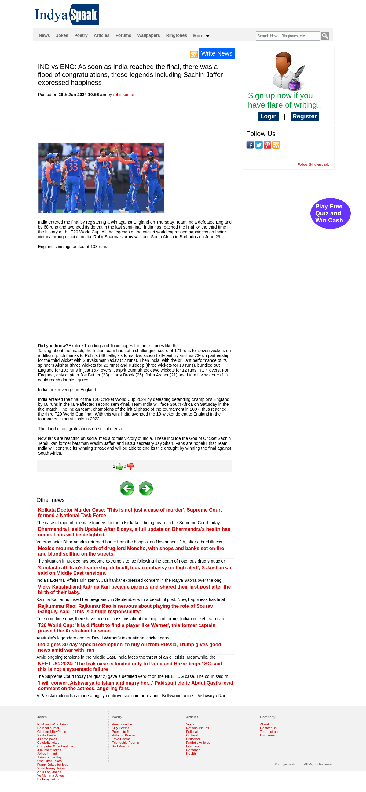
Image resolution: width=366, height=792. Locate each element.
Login (268, 116)
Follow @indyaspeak (313, 164)
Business (193, 746)
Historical (193, 739)
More (201, 36)
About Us (267, 724)
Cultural (192, 735)
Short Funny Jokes (51, 768)
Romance (193, 750)
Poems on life (122, 724)
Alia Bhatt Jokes (49, 750)
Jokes (62, 35)
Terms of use (269, 731)
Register (304, 116)
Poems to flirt (121, 731)
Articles (101, 35)
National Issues (197, 728)
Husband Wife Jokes (52, 724)
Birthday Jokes (48, 779)
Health (191, 753)
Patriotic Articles (198, 742)
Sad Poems (120, 746)
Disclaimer (268, 735)
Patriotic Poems (123, 735)
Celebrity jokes (48, 742)
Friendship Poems (125, 742)
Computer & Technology (55, 746)
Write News (216, 53)
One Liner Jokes (49, 761)
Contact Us (268, 728)
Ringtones (176, 35)
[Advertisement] (149, 121)
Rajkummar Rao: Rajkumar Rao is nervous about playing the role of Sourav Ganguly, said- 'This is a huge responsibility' (125, 608)
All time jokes (47, 739)
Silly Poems (120, 728)
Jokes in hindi (47, 753)
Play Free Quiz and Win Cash (329, 213)
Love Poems (121, 739)
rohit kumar (123, 94)
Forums (123, 35)
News (44, 35)
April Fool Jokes (49, 772)
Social (190, 724)
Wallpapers (148, 35)
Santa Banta (46, 735)
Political (192, 731)
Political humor (48, 728)
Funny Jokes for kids (52, 764)
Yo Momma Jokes (50, 775)
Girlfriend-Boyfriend (51, 731)
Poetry (81, 35)
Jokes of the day (49, 757)
